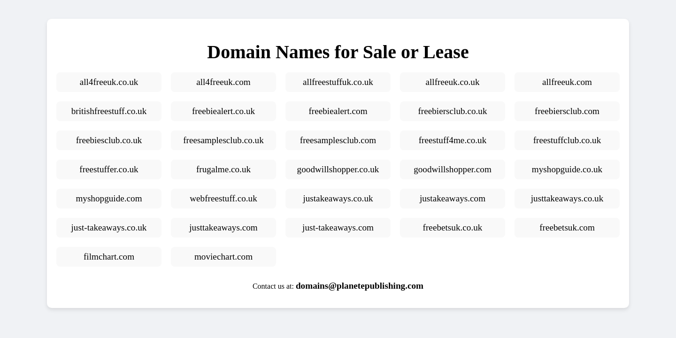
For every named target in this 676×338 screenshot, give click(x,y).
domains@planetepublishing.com (359, 286)
